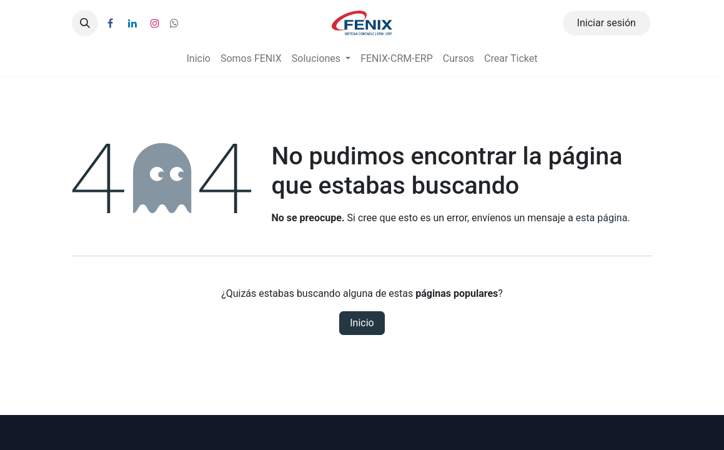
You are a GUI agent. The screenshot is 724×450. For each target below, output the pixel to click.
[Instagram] (155, 23)
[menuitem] (198, 58)
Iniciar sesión (606, 23)
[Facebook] (111, 23)
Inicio (362, 323)
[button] (85, 23)
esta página (602, 218)
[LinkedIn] (132, 23)
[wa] (174, 23)
